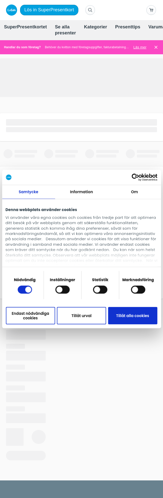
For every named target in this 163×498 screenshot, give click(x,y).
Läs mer (139, 47)
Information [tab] (81, 191)
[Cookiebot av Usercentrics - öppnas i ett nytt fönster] (135, 177)
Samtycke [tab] (28, 191)
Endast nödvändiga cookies (30, 315)
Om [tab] (134, 191)
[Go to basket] (151, 10)
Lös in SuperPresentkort (49, 9)
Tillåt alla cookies (132, 315)
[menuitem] (25, 27)
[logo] (10, 10)
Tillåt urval (81, 315)
